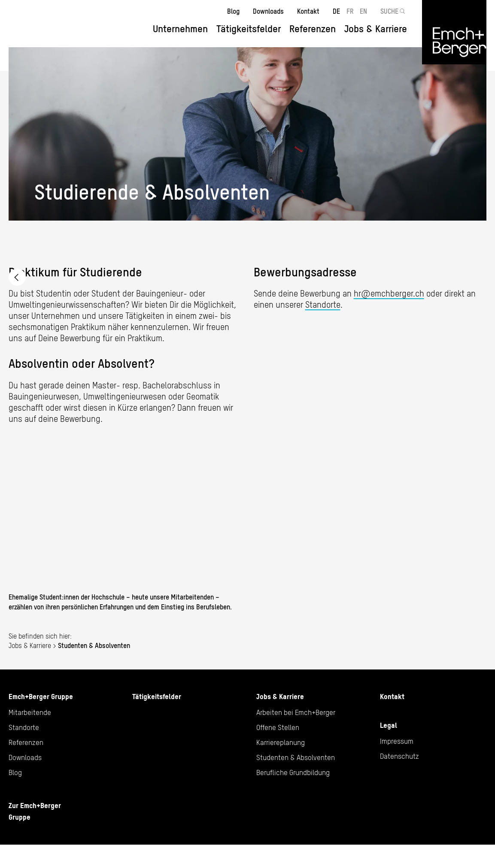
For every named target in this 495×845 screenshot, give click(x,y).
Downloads (268, 11)
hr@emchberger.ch (389, 293)
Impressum (396, 741)
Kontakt (308, 11)
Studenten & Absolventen (295, 757)
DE (336, 11)
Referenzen (312, 28)
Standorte (322, 304)
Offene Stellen (277, 727)
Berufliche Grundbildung (293, 772)
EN (363, 11)
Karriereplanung (280, 742)
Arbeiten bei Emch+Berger (17, 277)
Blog (233, 11)
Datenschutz (399, 756)
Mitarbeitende (30, 712)
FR (350, 11)
